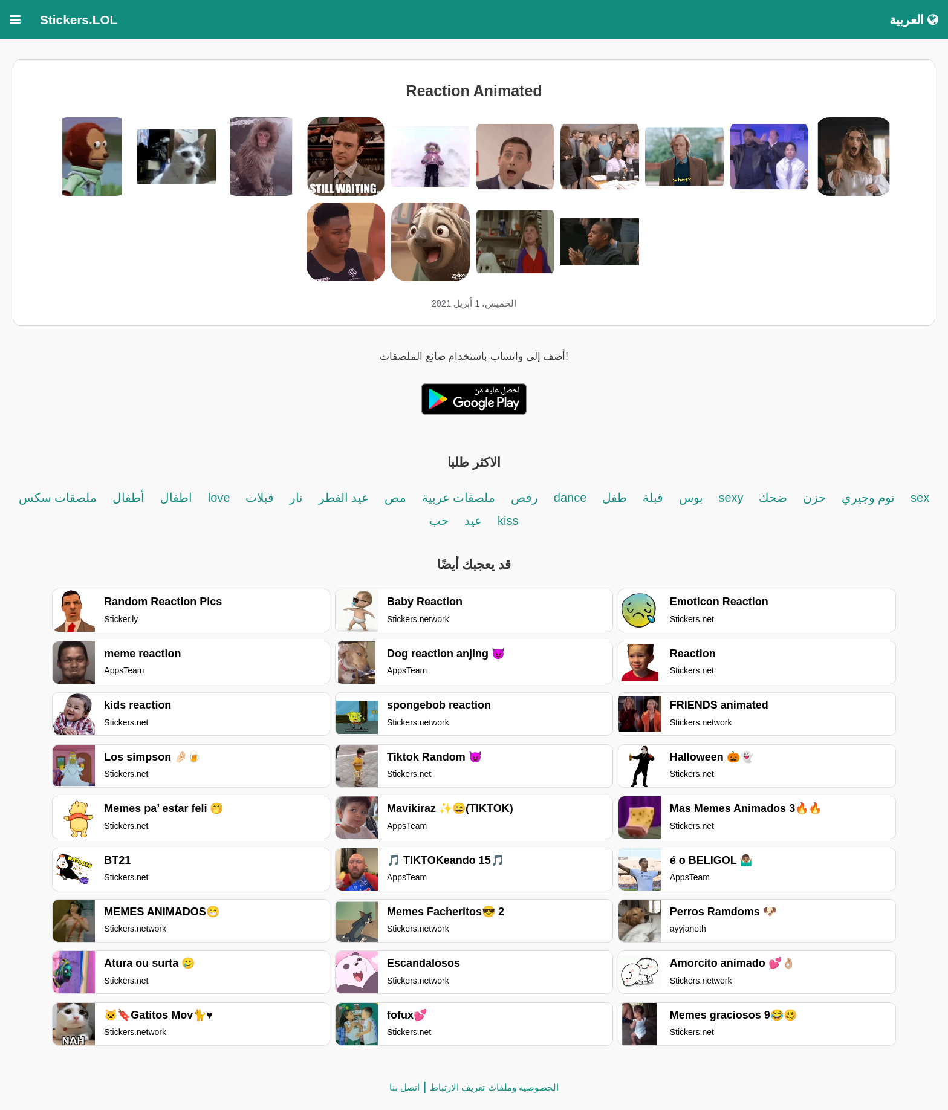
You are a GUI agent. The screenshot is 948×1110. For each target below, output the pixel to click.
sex (920, 497)
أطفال (128, 497)
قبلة (653, 497)
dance (570, 497)
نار (296, 497)
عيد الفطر (344, 497)
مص (395, 497)
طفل (614, 497)
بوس (691, 497)
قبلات (259, 497)
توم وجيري (866, 497)
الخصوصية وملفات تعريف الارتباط (494, 1087)
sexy (730, 497)
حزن (814, 497)
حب (439, 520)
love (220, 497)
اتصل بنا (404, 1087)
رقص (524, 497)
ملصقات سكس (58, 497)
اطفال (176, 497)
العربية (913, 20)
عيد (473, 520)
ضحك (773, 497)
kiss (508, 520)
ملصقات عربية (459, 497)
